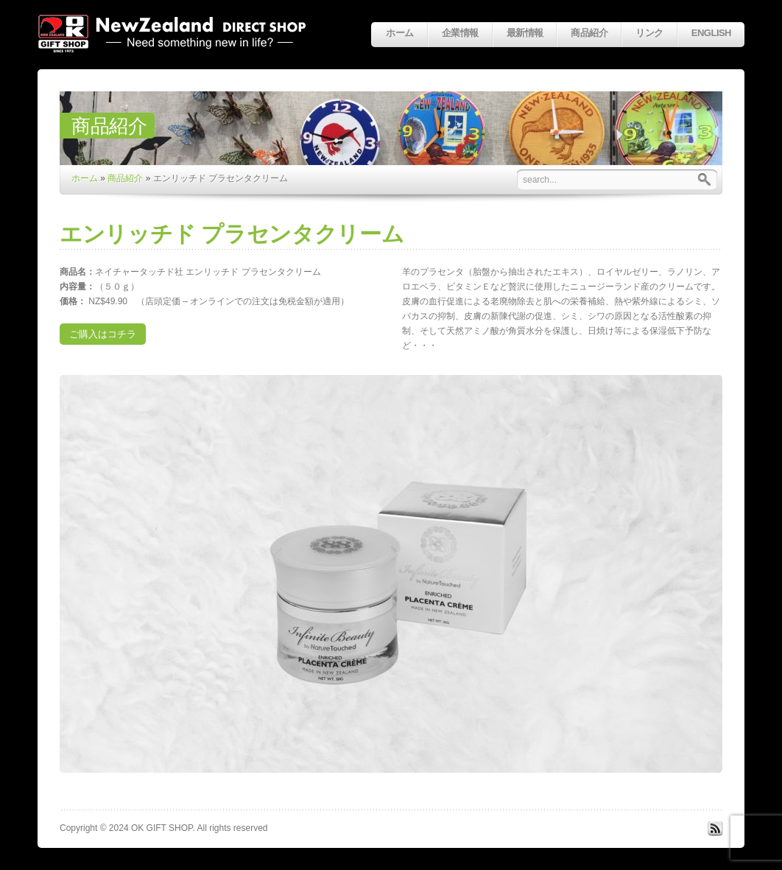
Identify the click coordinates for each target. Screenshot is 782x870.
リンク (649, 32)
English (711, 32)
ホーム (399, 32)
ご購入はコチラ (102, 334)
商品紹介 (589, 32)
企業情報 (460, 32)
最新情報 (525, 32)
